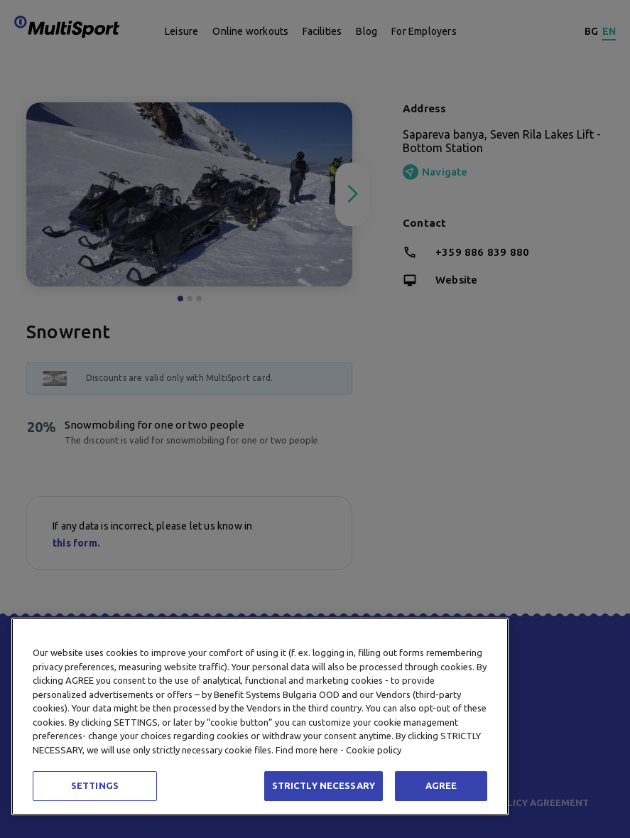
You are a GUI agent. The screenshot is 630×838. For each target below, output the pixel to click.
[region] (260, 716)
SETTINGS (95, 785)
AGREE (441, 785)
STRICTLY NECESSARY (323, 785)
